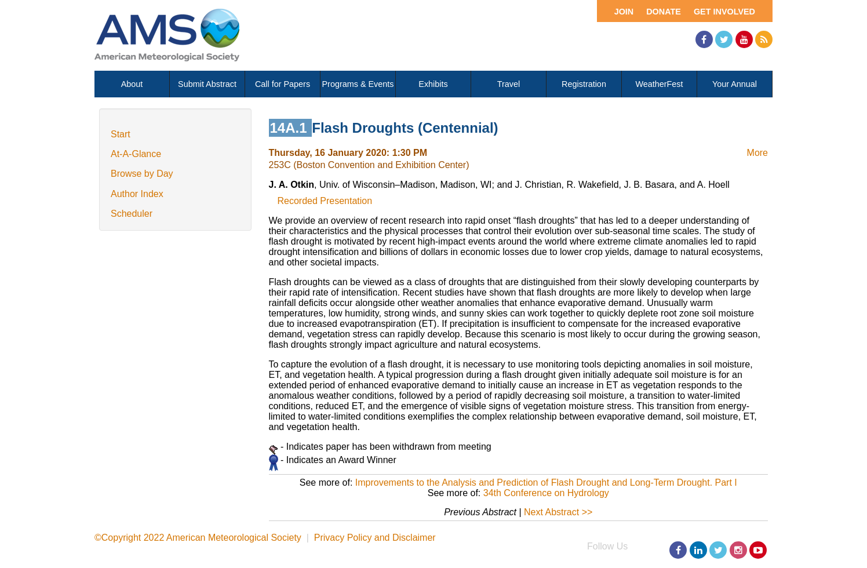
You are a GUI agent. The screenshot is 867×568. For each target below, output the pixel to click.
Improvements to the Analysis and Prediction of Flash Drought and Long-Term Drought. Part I (546, 482)
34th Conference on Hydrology (546, 493)
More (757, 153)
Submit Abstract (207, 84)
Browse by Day (142, 174)
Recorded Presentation (325, 201)
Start (120, 134)
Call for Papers (282, 84)
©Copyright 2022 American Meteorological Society (197, 537)
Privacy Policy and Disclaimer (375, 537)
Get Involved (724, 11)
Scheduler (131, 214)
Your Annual (734, 84)
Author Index (137, 194)
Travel (508, 84)
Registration (584, 84)
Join (624, 11)
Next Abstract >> (558, 512)
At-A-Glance (136, 154)
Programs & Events (358, 84)
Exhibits (432, 84)
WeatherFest (659, 84)
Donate (663, 11)
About (132, 84)
